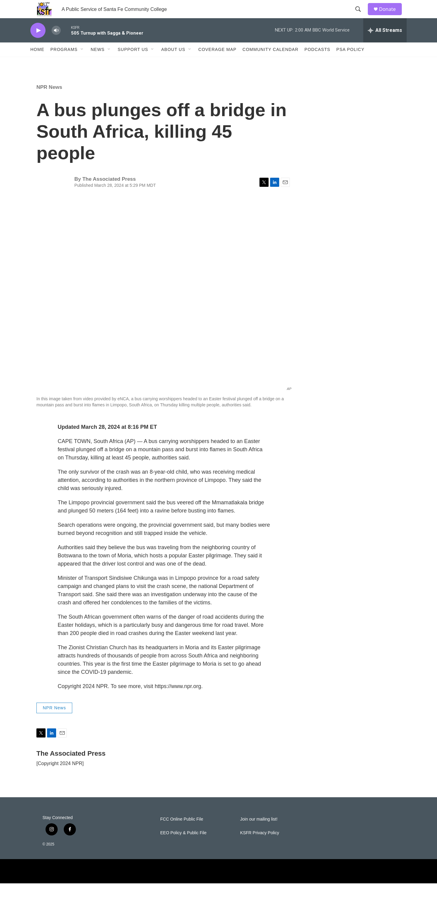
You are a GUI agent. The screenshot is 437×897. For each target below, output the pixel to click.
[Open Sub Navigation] (82, 63)
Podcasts (317, 63)
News (98, 63)
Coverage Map (217, 63)
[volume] (56, 44)
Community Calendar (270, 63)
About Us (173, 63)
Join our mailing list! (258, 833)
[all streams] (385, 44)
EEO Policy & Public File (183, 846)
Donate (391, 16)
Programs (64, 63)
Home (37, 63)
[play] (38, 44)
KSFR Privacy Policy (259, 846)
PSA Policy (350, 63)
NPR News (49, 101)
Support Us (133, 63)
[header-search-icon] (361, 16)
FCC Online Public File (181, 833)
